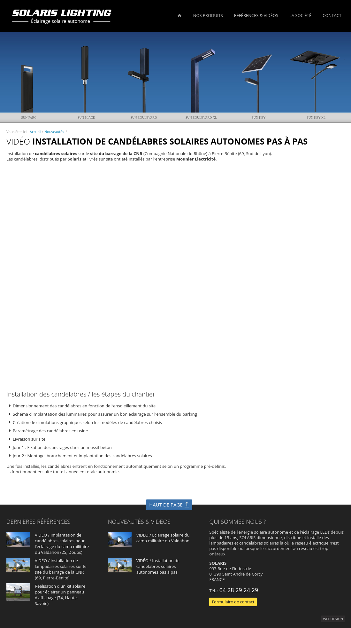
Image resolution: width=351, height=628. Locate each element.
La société (300, 15)
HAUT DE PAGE (166, 504)
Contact (332, 15)
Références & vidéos (256, 15)
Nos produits (208, 15)
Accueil (35, 131)
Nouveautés (54, 131)
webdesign (333, 618)
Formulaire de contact (233, 602)
